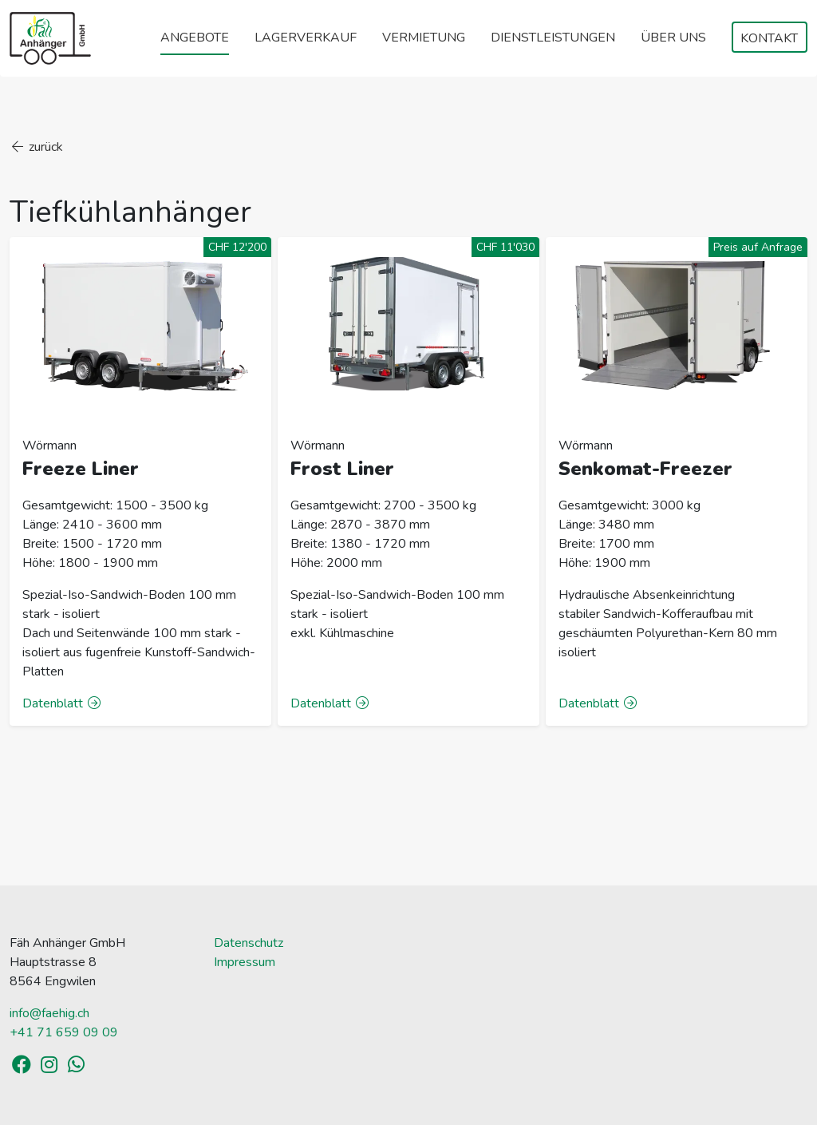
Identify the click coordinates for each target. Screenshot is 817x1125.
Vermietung (423, 37)
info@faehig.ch (49, 1013)
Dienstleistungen (553, 37)
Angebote (194, 37)
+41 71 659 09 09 (64, 1032)
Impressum (244, 962)
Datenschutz (248, 943)
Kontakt (769, 38)
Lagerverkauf (306, 37)
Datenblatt (62, 703)
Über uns (673, 37)
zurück (36, 147)
